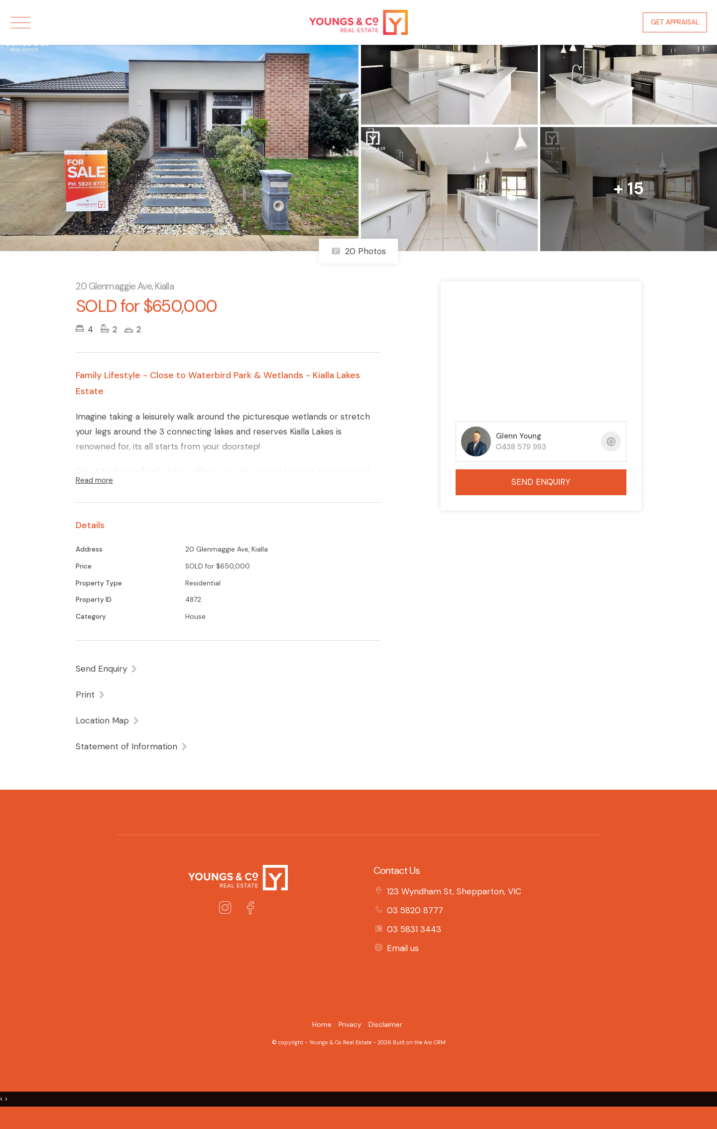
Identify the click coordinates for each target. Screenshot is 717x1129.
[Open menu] (20, 22)
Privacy (350, 1024)
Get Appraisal (675, 22)
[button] (91, 694)
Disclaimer (385, 1024)
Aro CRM (435, 1042)
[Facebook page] (250, 909)
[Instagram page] (227, 909)
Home (322, 1024)
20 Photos (359, 251)
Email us (403, 948)
